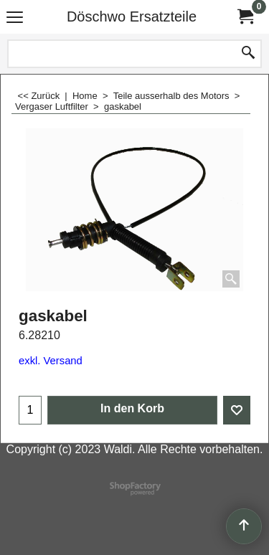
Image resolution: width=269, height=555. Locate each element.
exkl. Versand (50, 360)
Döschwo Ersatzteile (132, 16)
